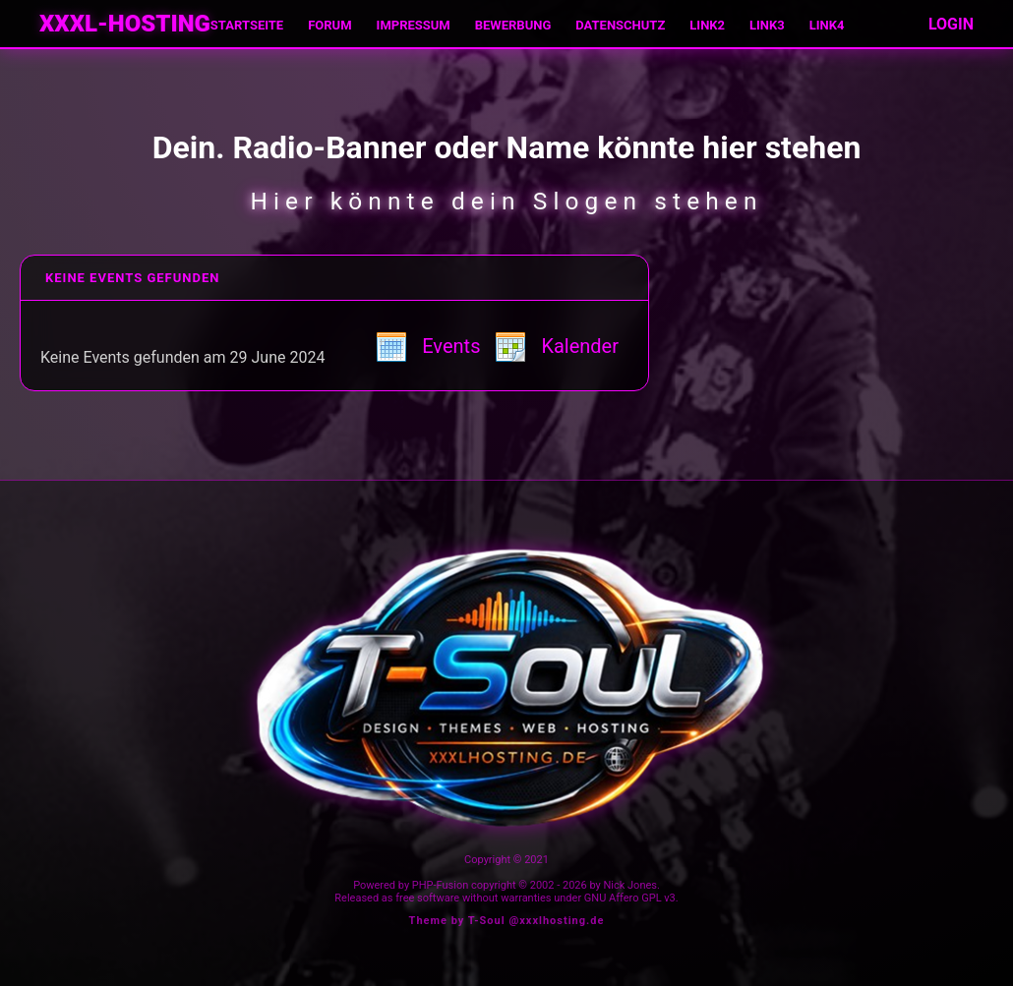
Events (428, 346)
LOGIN (951, 24)
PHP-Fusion (440, 885)
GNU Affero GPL (623, 898)
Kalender (557, 346)
